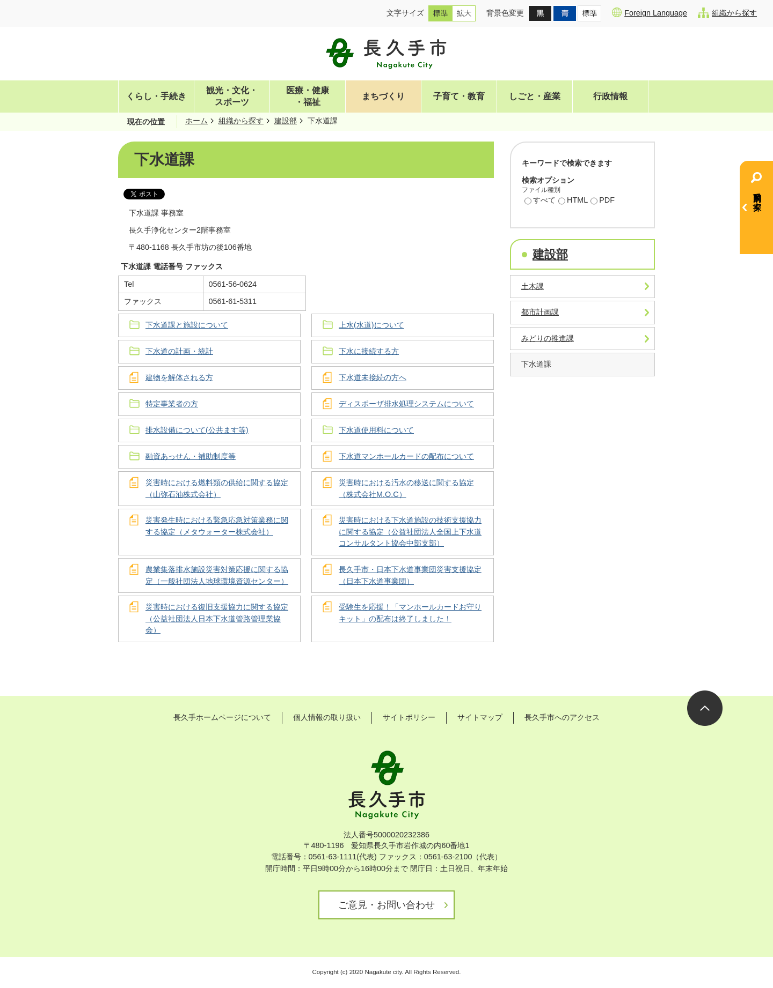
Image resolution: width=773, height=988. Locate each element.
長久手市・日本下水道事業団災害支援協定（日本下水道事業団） (410, 575)
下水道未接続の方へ (372, 377)
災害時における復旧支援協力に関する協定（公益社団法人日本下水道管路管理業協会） (216, 618)
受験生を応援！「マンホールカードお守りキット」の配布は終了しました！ (410, 613)
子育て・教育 (459, 96)
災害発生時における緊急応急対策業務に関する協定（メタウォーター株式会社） (216, 526)
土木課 (532, 286)
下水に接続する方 (369, 351)
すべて (540, 201)
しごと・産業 (534, 96)
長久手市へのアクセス (562, 717)
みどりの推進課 (547, 338)
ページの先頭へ (705, 708)
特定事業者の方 (171, 403)
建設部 (285, 120)
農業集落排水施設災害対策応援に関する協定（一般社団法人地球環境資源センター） (216, 575)
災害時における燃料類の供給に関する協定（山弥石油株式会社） (216, 488)
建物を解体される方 (179, 377)
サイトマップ (479, 717)
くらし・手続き (156, 96)
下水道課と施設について (186, 325)
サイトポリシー (409, 717)
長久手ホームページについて (222, 717)
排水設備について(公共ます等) (197, 430)
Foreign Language (649, 12)
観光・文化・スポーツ (232, 96)
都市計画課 (540, 312)
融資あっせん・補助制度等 (190, 456)
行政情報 (610, 96)
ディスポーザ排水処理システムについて (406, 403)
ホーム (196, 120)
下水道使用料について (376, 430)
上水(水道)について (371, 325)
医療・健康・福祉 (307, 96)
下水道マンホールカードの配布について (406, 456)
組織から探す (727, 13)
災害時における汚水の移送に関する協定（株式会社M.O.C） (406, 488)
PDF (602, 201)
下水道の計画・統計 (179, 351)
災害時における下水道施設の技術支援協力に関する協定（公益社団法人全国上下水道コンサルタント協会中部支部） (410, 531)
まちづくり (383, 96)
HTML (573, 201)
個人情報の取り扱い (327, 717)
